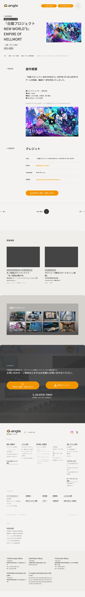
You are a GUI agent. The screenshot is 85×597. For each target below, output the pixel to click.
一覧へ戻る (39, 211)
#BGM (8, 282)
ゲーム (11, 48)
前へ (4, 211)
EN (30, 432)
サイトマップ (22, 514)
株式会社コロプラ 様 (42, 165)
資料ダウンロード (62, 385)
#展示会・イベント (21, 282)
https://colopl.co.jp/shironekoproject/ (48, 179)
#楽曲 (50, 282)
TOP (5, 56)
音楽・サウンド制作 (11, 45)
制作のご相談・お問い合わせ (42, 193)
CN (34, 432)
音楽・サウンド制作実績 (27, 56)
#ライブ (13, 282)
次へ (80, 211)
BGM (6, 48)
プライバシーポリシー (12, 514)
